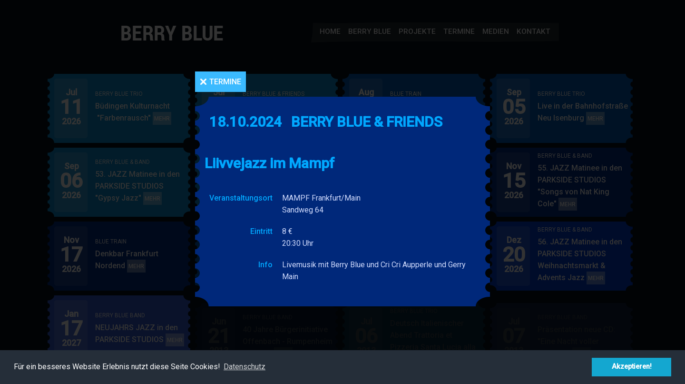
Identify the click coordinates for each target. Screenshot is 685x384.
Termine (225, 81)
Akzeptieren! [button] (632, 367)
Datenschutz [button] (244, 366)
